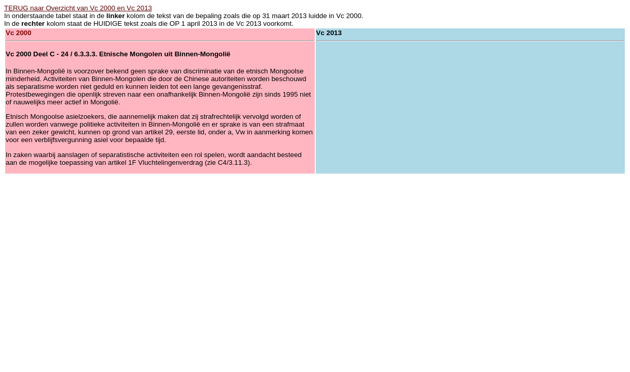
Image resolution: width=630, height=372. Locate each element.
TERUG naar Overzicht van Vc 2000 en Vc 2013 (78, 8)
